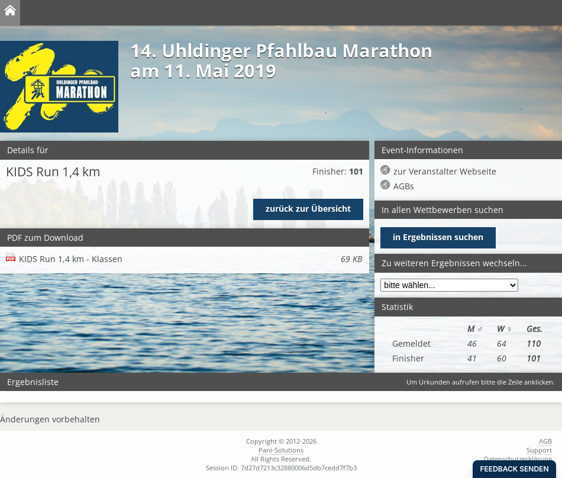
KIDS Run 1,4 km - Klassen (190, 259)
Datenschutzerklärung (518, 458)
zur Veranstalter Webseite (444, 171)
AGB (545, 441)
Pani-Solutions (281, 449)
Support (539, 449)
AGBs (403, 186)
